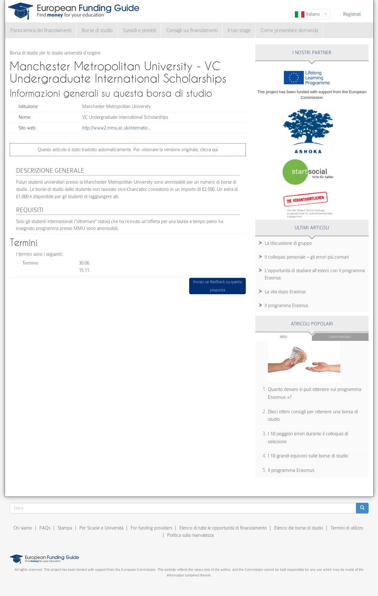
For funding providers (151, 527)
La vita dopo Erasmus (285, 291)
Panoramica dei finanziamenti (40, 30)
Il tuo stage (239, 30)
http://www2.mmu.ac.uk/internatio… (116, 127)
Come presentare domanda (289, 30)
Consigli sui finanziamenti (191, 30)
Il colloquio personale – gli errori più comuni (307, 257)
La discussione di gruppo (288, 243)
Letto (296, 336)
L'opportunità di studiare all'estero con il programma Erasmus (315, 274)
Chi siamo (23, 527)
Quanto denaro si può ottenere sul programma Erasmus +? (314, 393)
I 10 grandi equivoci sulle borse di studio (308, 456)
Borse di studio (97, 30)
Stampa (65, 527)
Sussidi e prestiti (139, 30)
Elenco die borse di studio (298, 527)
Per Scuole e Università (101, 527)
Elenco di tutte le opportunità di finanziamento (223, 527)
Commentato (340, 336)
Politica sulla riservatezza (190, 535)
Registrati (352, 14)
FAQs (44, 527)
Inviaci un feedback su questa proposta (217, 285)
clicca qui (208, 149)
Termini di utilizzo (346, 527)
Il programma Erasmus (286, 305)
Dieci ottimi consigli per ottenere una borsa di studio (313, 415)
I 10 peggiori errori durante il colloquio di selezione (308, 437)
